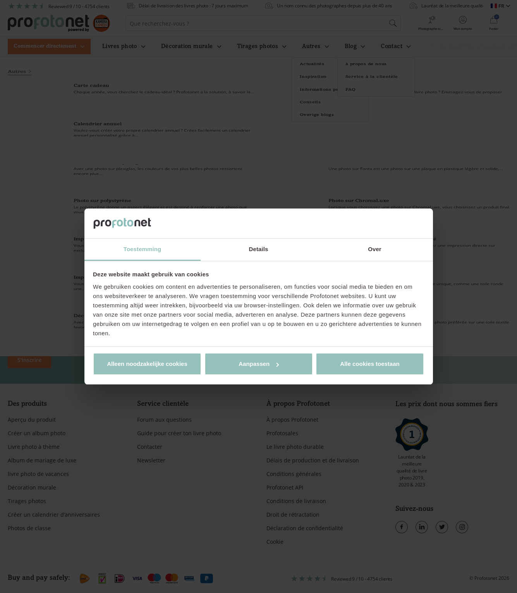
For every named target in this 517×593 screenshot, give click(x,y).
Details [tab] (258, 249)
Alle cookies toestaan (369, 363)
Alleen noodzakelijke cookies (147, 363)
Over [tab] (374, 249)
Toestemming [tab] (142, 249)
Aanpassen (259, 363)
